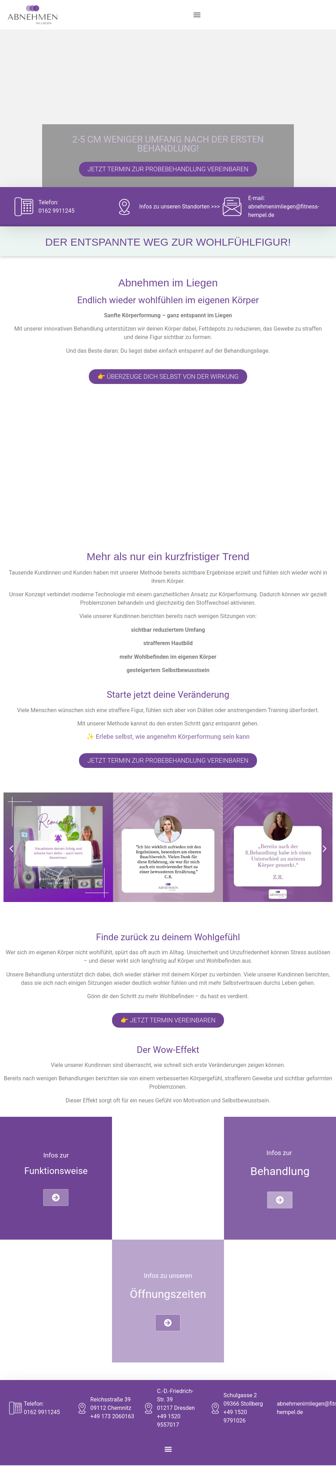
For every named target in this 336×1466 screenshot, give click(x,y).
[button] (197, 14)
